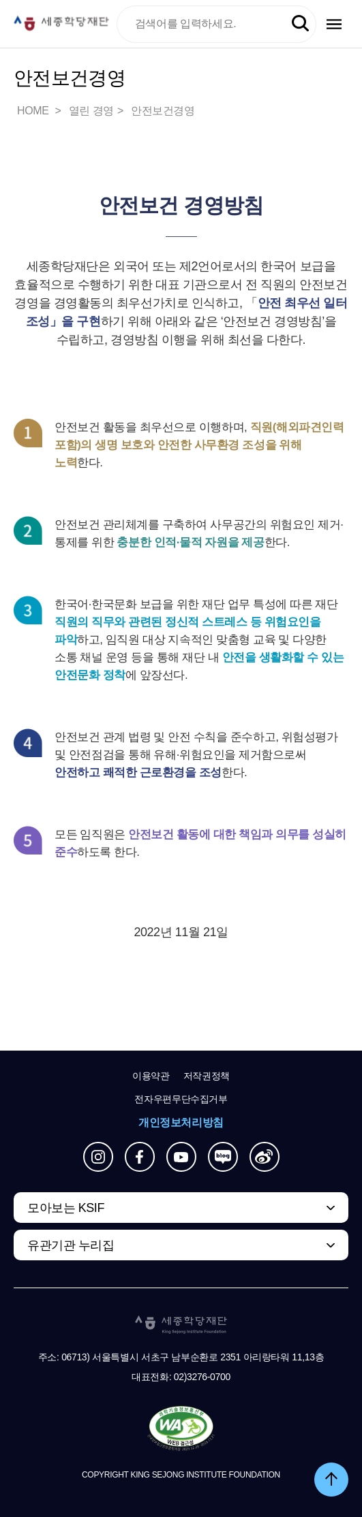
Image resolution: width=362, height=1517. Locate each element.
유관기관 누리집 (70, 1245)
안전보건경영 (163, 110)
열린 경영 (91, 110)
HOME (34, 110)
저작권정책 (206, 1076)
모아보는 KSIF (65, 1208)
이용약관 (151, 1076)
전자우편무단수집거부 (181, 1099)
